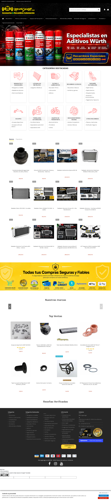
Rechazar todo (103, 498)
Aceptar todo (103, 495)
